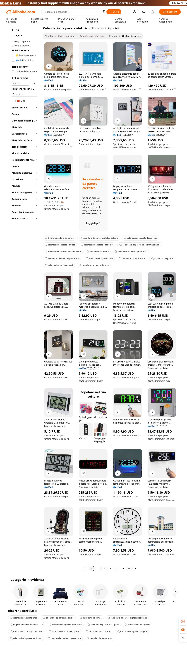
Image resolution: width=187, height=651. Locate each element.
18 (129, 568)
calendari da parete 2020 (99, 638)
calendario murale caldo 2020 (93, 265)
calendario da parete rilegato (132, 631)
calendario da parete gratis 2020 (131, 251)
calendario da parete (98, 251)
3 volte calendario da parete (59, 238)
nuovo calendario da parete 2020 (64, 638)
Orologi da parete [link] (131, 35)
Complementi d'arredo (92, 35)
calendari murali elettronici (59, 265)
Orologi (113, 35)
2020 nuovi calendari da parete (64, 631)
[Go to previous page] (85, 568)
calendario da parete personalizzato (63, 251)
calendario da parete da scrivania (140, 238)
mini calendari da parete (137, 624)
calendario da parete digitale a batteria (98, 238)
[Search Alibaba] (72, 12)
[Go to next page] (135, 568)
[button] (103, 11)
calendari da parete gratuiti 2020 (26, 631)
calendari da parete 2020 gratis (103, 624)
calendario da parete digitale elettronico (127, 618)
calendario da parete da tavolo (58, 618)
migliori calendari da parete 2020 (26, 624)
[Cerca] (113, 11)
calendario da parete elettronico (97, 244)
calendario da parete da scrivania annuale (140, 244)
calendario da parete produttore (65, 624)
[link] (183, 621)
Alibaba (49, 35)
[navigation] (23, 299)
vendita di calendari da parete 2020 (62, 258)
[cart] (144, 12)
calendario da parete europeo (60, 244)
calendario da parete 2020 (99, 258)
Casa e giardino (66, 35)
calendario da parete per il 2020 (26, 638)
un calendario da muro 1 (98, 631)
